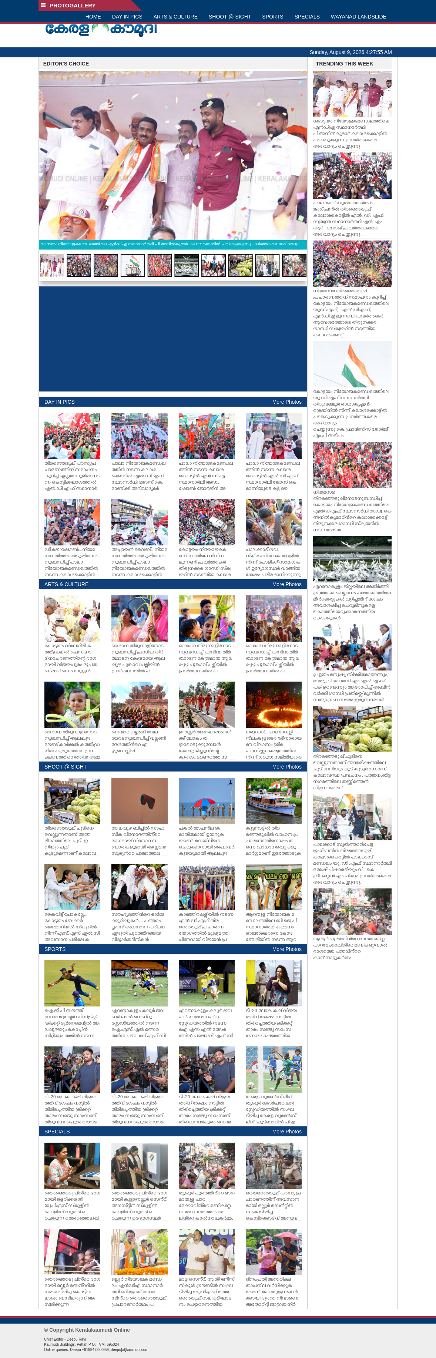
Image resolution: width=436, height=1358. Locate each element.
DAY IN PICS (127, 17)
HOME (93, 17)
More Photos (287, 402)
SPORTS (272, 17)
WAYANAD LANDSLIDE (358, 17)
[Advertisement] (173, 339)
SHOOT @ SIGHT (230, 17)
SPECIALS (307, 17)
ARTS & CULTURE (176, 17)
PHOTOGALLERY (68, 5)
